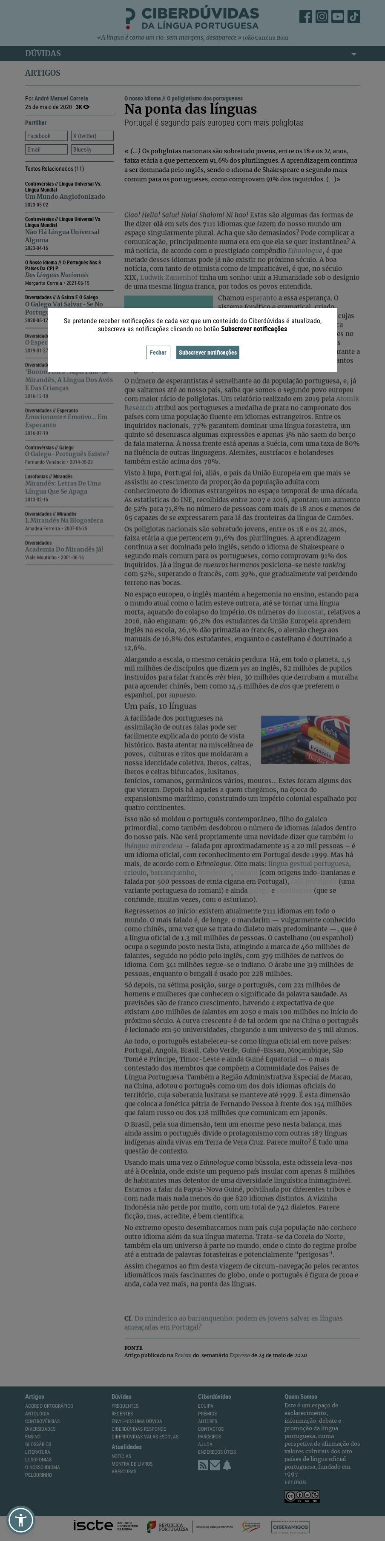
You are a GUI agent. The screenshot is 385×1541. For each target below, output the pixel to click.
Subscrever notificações (208, 352)
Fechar (158, 352)
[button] (21, 1520)
